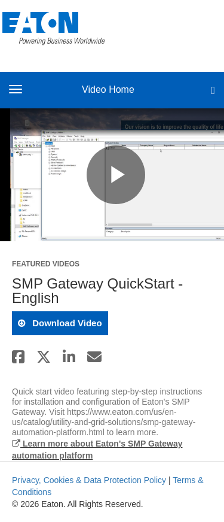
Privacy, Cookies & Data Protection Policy (89, 480)
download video (66, 323)
